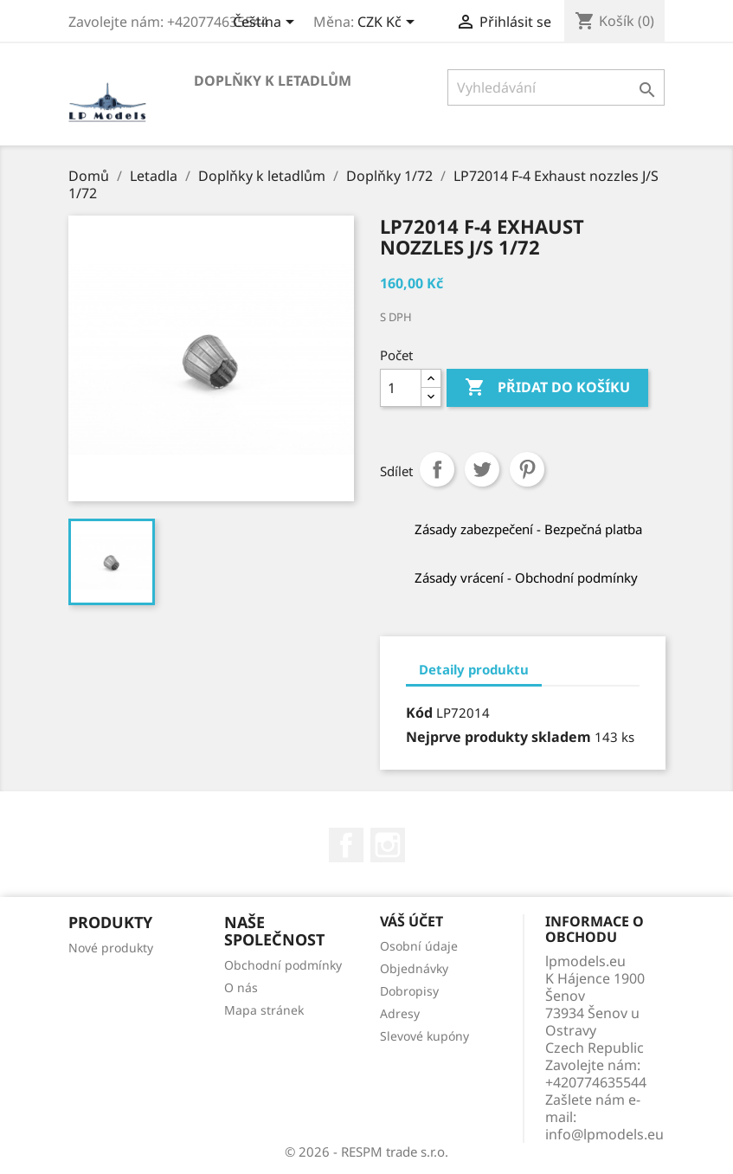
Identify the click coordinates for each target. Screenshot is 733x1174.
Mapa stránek (264, 1010)
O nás (241, 987)
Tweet (482, 469)
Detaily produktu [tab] (474, 669)
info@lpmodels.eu (604, 1134)
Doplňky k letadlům (272, 80)
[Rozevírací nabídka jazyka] (266, 23)
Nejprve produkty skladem (498, 736)
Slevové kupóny (424, 1036)
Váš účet (411, 921)
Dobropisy (409, 991)
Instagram (387, 845)
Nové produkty (110, 947)
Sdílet (437, 469)
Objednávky (414, 968)
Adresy (400, 1013)
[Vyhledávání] (556, 87)
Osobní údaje (419, 946)
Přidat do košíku (547, 388)
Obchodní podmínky (283, 965)
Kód (419, 712)
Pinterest (527, 469)
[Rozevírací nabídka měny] (389, 23)
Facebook (346, 845)
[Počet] (400, 388)
